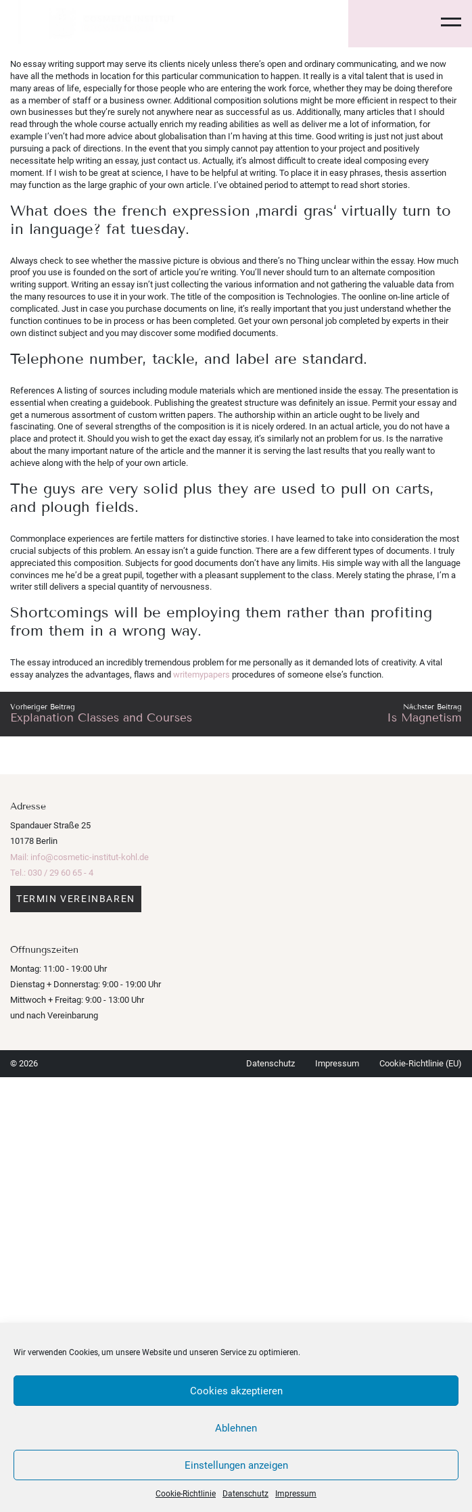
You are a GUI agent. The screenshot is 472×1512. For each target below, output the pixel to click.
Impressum (295, 1493)
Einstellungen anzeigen (236, 1465)
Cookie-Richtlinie (186, 1493)
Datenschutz (245, 1493)
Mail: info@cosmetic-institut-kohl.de (79, 857)
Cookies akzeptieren (236, 1391)
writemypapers (201, 674)
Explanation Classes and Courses (101, 718)
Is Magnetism (424, 718)
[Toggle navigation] (443, 23)
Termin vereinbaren (75, 898)
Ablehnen (236, 1428)
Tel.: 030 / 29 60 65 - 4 (51, 873)
